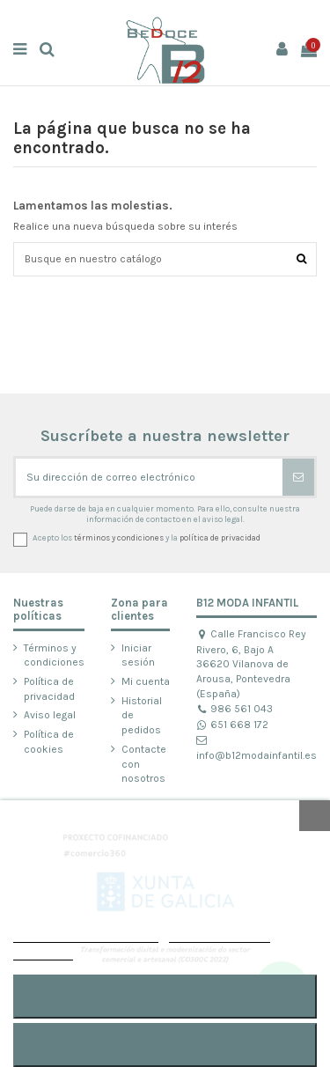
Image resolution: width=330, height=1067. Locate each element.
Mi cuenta (145, 681)
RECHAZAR (164, 1044)
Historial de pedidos (141, 716)
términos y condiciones (119, 537)
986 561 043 (234, 709)
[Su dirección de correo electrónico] (149, 477)
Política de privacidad (49, 689)
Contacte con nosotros (143, 764)
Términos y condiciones (54, 655)
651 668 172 (232, 724)
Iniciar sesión (138, 655)
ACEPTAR (164, 996)
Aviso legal (50, 715)
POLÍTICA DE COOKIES (85, 934)
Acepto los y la (146, 537)
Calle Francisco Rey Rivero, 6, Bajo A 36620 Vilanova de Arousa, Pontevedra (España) (251, 664)
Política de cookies (49, 741)
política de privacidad (220, 537)
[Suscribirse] (298, 477)
